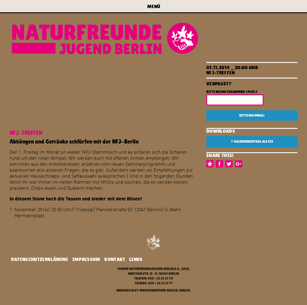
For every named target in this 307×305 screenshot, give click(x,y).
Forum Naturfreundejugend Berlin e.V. (149, 269)
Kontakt (114, 259)
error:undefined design (158, 290)
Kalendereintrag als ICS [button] (252, 141)
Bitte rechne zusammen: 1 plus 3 (231, 92)
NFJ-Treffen (220, 73)
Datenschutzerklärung (39, 259)
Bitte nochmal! (251, 115)
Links (136, 259)
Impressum (86, 259)
